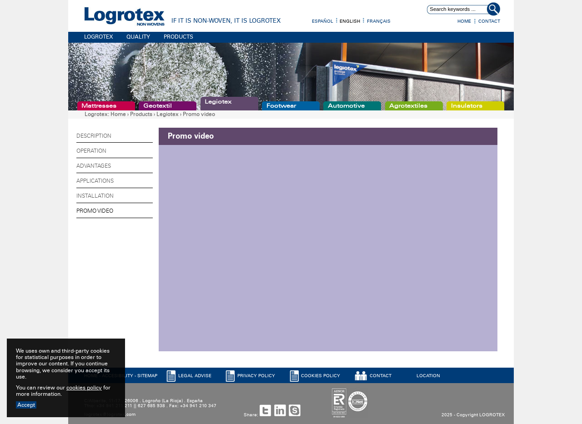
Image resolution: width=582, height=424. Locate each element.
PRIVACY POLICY (256, 376)
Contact (489, 21)
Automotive (346, 106)
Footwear (281, 106)
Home (464, 21)
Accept (26, 405)
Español (322, 21)
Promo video (199, 114)
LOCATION (428, 376)
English (350, 21)
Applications (95, 181)
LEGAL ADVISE (194, 376)
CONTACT (380, 376)
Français (379, 21)
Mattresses (98, 106)
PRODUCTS (178, 37)
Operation (91, 151)
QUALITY (138, 37)
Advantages (93, 166)
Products (141, 114)
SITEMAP (147, 376)
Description (93, 136)
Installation (95, 196)
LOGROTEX (98, 37)
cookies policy (84, 387)
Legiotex (218, 102)
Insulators (466, 106)
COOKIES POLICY (320, 376)
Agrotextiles (408, 106)
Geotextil (157, 106)
